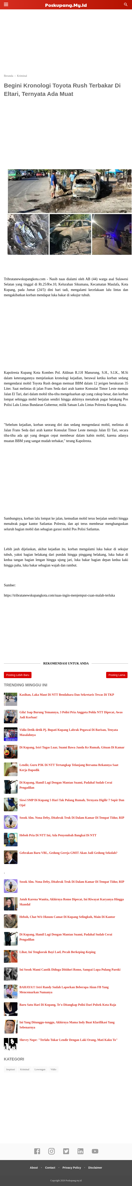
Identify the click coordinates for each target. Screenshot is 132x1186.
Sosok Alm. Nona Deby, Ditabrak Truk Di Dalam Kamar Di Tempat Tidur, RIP (71, 817)
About (34, 1167)
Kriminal (24, 1069)
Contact (50, 1167)
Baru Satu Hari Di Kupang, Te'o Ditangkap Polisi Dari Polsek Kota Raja (67, 1004)
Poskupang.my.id (66, 5)
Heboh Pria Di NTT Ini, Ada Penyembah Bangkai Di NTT (57, 835)
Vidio (53, 1069)
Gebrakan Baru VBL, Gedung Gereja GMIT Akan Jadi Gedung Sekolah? (68, 852)
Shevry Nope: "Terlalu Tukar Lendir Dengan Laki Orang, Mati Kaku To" (68, 1040)
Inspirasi (10, 1069)
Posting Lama (116, 675)
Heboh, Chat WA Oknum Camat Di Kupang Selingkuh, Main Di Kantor (67, 916)
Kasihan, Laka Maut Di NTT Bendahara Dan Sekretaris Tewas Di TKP (66, 694)
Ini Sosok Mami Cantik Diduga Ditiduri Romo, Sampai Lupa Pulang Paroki (69, 969)
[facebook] (37, 1154)
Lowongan (40, 1069)
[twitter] (66, 1154)
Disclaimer (95, 1167)
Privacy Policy (72, 1167)
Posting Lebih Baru (17, 675)
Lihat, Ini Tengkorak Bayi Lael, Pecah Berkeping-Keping (57, 952)
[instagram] (51, 1154)
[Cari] (125, 6)
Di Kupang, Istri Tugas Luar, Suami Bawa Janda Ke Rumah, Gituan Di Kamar (71, 747)
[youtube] (95, 1154)
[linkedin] (80, 1154)
